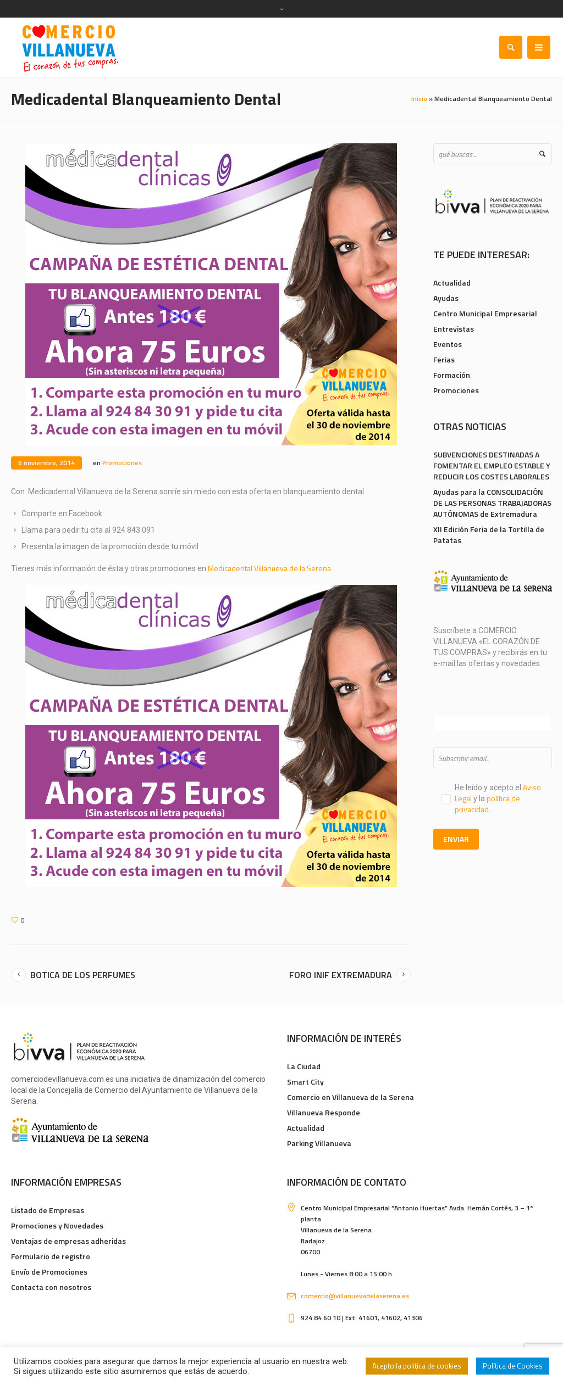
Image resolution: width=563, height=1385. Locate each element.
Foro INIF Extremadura (340, 974)
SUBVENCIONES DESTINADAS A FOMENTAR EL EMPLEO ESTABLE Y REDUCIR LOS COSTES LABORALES (491, 465)
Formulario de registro (50, 1256)
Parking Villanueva (319, 1143)
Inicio (419, 98)
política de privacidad (487, 803)
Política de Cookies (513, 1365)
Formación (451, 375)
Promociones (122, 462)
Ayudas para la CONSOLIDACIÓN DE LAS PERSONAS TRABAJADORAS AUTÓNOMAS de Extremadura (492, 503)
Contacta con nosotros (51, 1287)
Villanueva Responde (323, 1112)
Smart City (305, 1081)
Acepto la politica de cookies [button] (416, 1365)
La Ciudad (304, 1066)
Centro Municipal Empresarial (485, 313)
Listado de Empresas (47, 1210)
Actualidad (452, 282)
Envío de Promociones (49, 1271)
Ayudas (446, 298)
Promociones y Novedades (57, 1225)
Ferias (444, 359)
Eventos (447, 344)
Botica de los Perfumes (82, 974)
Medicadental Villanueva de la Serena (270, 568)
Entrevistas (453, 328)
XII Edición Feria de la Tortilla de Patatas (488, 534)
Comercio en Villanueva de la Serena (350, 1097)
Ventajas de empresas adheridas (68, 1241)
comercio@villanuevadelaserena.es (355, 1296)
